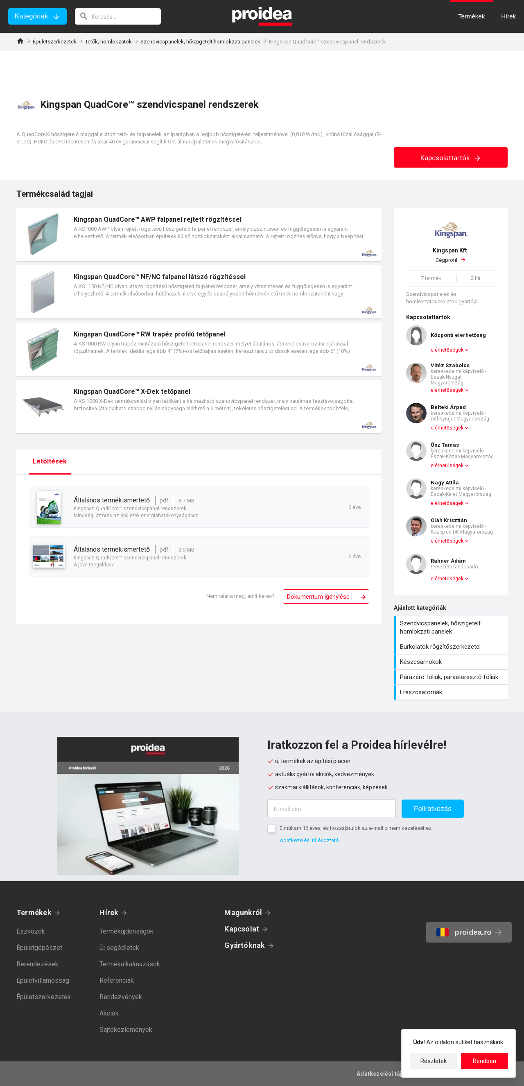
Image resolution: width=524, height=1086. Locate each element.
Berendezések (37, 964)
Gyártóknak (244, 945)
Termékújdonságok (126, 931)
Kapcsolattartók (450, 158)
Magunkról (243, 912)
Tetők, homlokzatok (108, 42)
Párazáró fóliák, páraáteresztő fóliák (452, 677)
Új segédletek (119, 948)
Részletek (433, 1061)
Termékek (34, 912)
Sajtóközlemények (125, 1030)
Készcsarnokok (452, 661)
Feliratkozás (433, 809)
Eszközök (30, 931)
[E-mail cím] (331, 809)
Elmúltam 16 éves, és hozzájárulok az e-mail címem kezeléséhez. (356, 828)
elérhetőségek (447, 350)
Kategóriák (31, 16)
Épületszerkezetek (55, 42)
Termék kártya (199, 234)
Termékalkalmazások (129, 964)
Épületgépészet (39, 948)
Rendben (484, 1061)
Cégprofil (450, 255)
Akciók (109, 1013)
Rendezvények (120, 997)
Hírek (108, 912)
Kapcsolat (241, 929)
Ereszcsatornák (452, 692)
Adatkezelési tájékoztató (309, 840)
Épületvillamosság (42, 980)
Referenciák (116, 980)
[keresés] (118, 16)
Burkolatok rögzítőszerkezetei (452, 646)
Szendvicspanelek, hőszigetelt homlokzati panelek (200, 42)
